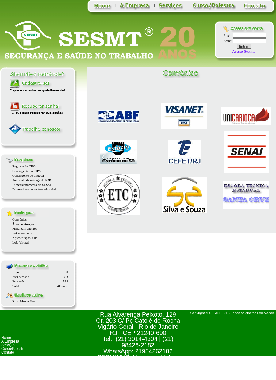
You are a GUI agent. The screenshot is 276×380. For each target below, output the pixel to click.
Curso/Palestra (13, 349)
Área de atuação (23, 224)
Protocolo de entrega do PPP (31, 180)
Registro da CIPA (24, 166)
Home (6, 338)
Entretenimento (22, 233)
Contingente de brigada (28, 175)
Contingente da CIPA (26, 171)
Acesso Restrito (243, 51)
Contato (7, 352)
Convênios (19, 219)
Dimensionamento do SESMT (32, 184)
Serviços (8, 345)
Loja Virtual (20, 242)
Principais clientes (24, 228)
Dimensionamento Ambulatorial (34, 189)
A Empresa (10, 341)
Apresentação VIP (24, 238)
